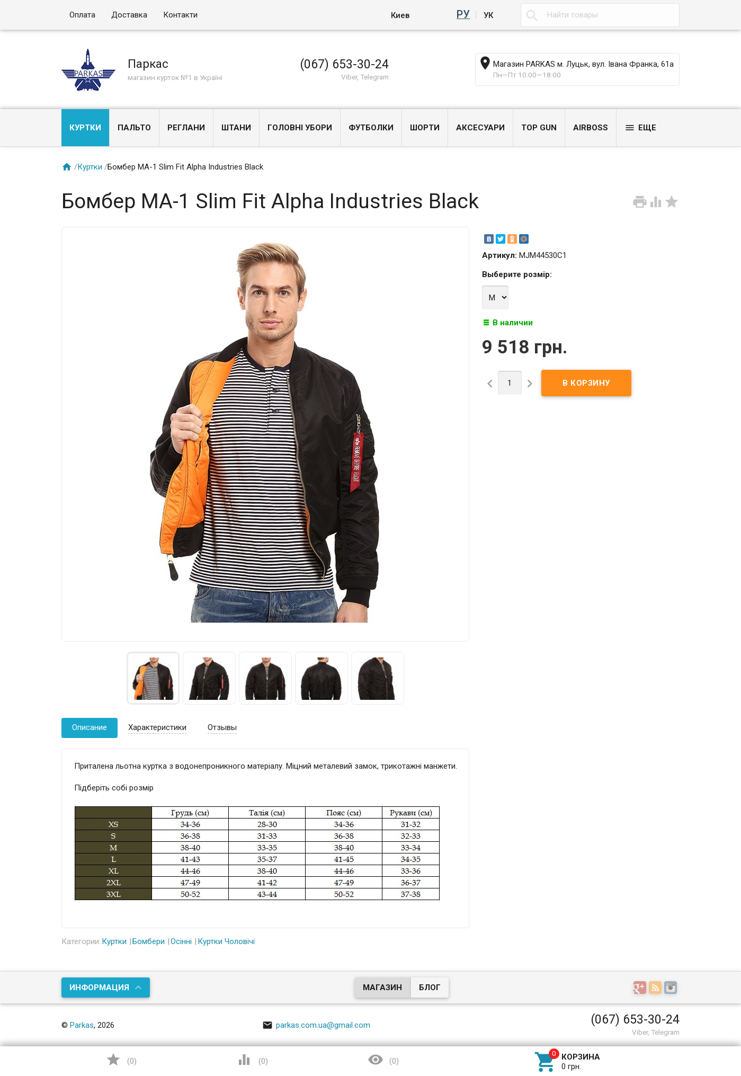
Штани (236, 127)
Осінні (181, 941)
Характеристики (157, 727)
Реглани (186, 127)
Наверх (641, 1024)
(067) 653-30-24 (344, 64)
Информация (99, 987)
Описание (89, 727)
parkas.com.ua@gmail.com (316, 1025)
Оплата (82, 15)
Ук (488, 15)
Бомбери (148, 941)
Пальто (134, 127)
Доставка (129, 15)
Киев (403, 15)
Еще (640, 127)
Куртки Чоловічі (226, 941)
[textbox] (600, 15)
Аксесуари (480, 127)
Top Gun (539, 127)
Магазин (382, 987)
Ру (465, 15)
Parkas (82, 1025)
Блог (430, 987)
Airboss (590, 127)
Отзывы (222, 727)
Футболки (371, 127)
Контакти (180, 15)
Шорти (425, 127)
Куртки (85, 127)
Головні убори (299, 127)
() (121, 1060)
